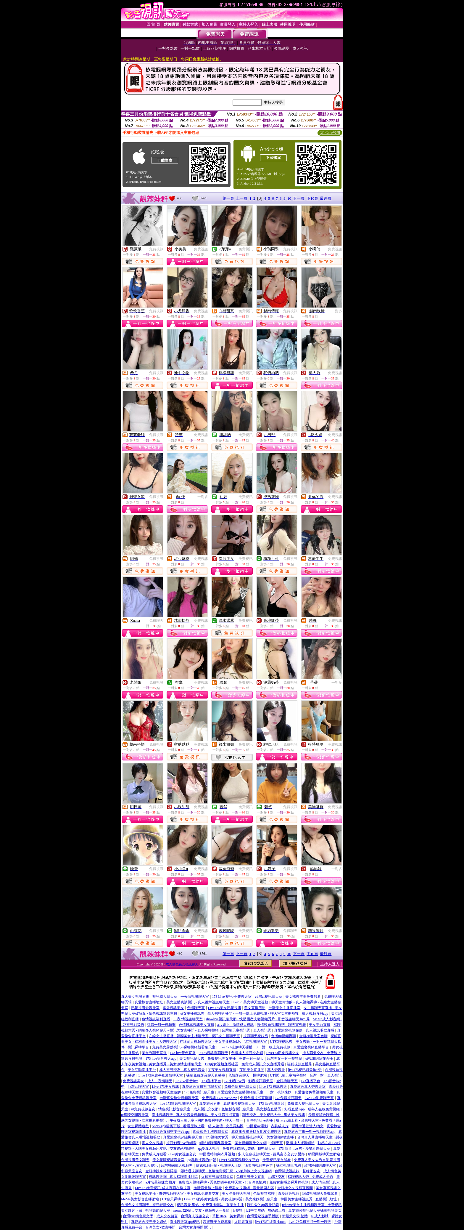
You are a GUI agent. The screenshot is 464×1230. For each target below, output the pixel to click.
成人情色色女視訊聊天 (182, 964)
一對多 (336, 311)
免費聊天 (156, 621)
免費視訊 (156, 249)
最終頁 (325, 198)
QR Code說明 (330, 133)
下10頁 (312, 198)
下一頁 (298, 198)
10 (289, 198)
